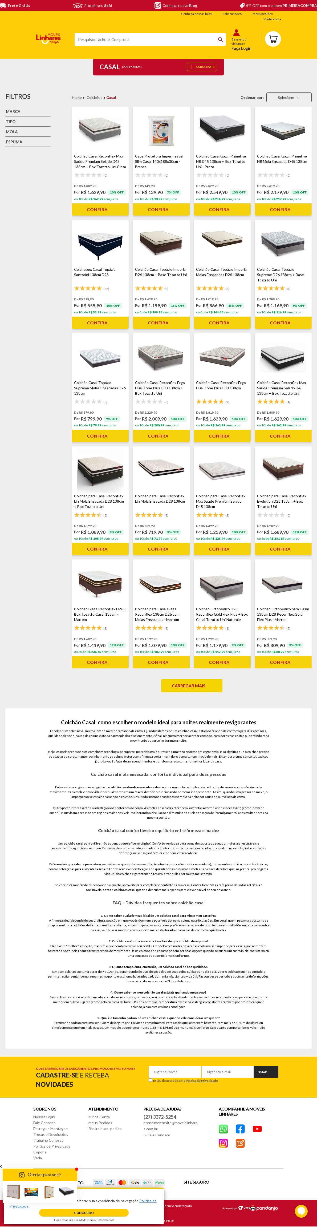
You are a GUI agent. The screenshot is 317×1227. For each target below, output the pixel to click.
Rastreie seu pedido (105, 1128)
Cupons (39, 1152)
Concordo (84, 1213)
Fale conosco (232, 14)
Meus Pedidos (100, 1122)
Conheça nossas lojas (196, 14)
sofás (107, 890)
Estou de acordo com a (185, 1081)
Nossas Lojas (44, 1117)
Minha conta (272, 19)
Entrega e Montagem (50, 1128)
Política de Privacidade (202, 1081)
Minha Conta (99, 1117)
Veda (37, 1158)
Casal (111, 97)
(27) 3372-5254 (160, 1117)
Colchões (94, 97)
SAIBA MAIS (202, 67)
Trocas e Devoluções (50, 1134)
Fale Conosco (44, 1122)
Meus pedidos (263, 14)
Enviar (261, 1072)
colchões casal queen (129, 890)
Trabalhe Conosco (48, 1140)
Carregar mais (188, 685)
